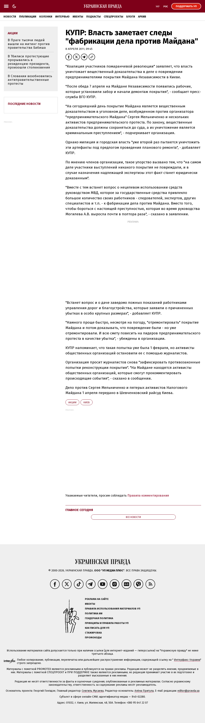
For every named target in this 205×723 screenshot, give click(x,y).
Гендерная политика (99, 618)
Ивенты (78, 16)
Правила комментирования (148, 495)
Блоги (130, 16)
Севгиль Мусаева (93, 690)
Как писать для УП (97, 627)
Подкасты (93, 16)
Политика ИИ (93, 613)
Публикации (27, 16)
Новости (9, 16)
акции (72, 402)
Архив (142, 16)
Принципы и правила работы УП (107, 623)
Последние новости (24, 104)
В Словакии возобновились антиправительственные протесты (30, 80)
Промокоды (93, 637)
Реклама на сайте (97, 599)
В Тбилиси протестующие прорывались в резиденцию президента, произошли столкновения (29, 62)
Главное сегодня (79, 510)
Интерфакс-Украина (187, 659)
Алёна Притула (144, 690)
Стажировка (93, 632)
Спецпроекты (113, 16)
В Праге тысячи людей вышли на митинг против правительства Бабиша (29, 44)
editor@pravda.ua (188, 690)
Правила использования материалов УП (112, 608)
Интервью (62, 16)
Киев (86, 402)
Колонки (45, 16)
